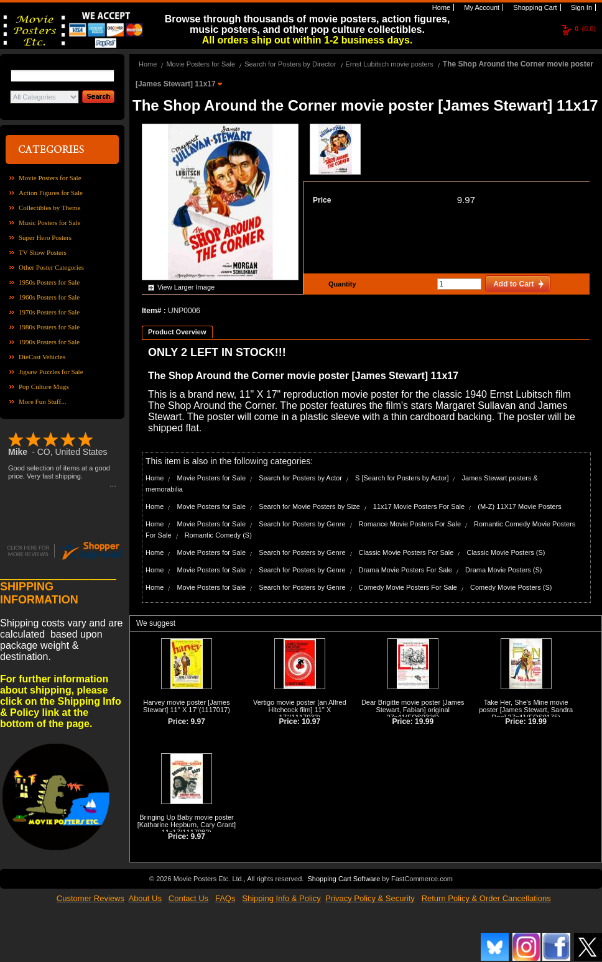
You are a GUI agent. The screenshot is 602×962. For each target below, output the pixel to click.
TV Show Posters (43, 252)
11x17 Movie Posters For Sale (419, 506)
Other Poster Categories (51, 267)
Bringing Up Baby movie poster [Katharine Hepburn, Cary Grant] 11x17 (186, 824)
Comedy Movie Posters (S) (511, 587)
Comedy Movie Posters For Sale (408, 587)
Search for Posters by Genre (302, 524)
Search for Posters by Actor (300, 478)
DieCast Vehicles (42, 356)
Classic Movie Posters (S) (505, 552)
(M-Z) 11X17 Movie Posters (519, 506)
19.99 (424, 721)
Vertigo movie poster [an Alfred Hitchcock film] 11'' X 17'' (299, 710)
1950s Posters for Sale (49, 282)
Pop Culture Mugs (44, 386)
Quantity (340, 284)
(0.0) (585, 28)
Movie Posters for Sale (50, 177)
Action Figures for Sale (51, 192)
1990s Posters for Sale (49, 342)
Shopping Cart (534, 7)
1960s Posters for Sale (49, 297)
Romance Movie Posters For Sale (410, 524)
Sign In (580, 7)
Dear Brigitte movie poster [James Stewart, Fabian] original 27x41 (413, 710)
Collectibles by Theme (49, 207)
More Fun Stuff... (43, 401)
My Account (480, 7)
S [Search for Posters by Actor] (401, 478)
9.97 (466, 200)
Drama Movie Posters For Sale (405, 570)
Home (440, 7)
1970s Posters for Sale (49, 312)
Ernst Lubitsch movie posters (389, 64)
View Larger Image (186, 287)
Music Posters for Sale (49, 222)
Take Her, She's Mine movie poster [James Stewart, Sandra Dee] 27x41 (526, 710)
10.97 (311, 721)
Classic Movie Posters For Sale (406, 552)
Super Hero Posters (45, 237)
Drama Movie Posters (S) (503, 570)
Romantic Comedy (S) (218, 535)
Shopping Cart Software (343, 878)
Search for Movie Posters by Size (309, 506)
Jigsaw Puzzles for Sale (51, 371)
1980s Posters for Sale (49, 327)
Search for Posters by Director (290, 64)
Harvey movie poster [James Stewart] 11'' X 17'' (186, 706)
